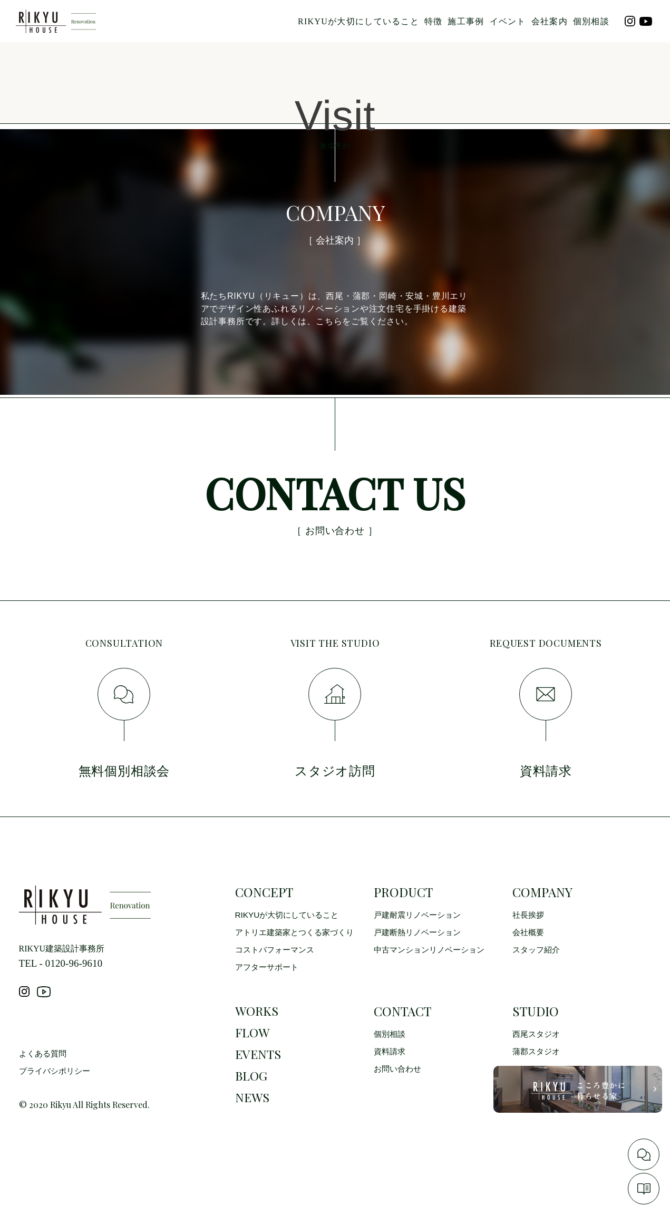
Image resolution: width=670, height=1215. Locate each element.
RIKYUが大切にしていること (358, 21)
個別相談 (591, 21)
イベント (508, 21)
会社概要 (529, 961)
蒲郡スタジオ (537, 1082)
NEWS (253, 1135)
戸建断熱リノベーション (420, 961)
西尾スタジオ (537, 1065)
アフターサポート (269, 997)
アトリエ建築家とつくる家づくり (298, 961)
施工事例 (466, 21)
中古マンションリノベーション (433, 979)
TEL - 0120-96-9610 (64, 992)
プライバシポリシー (57, 1109)
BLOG (251, 1111)
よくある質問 (44, 1091)
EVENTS (259, 1088)
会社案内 (549, 21)
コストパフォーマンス (277, 979)
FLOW (253, 1065)
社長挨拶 (529, 943)
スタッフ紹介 (537, 979)
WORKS (257, 1042)
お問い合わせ (399, 1100)
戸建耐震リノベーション (420, 943)
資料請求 (390, 1082)
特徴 (433, 21)
